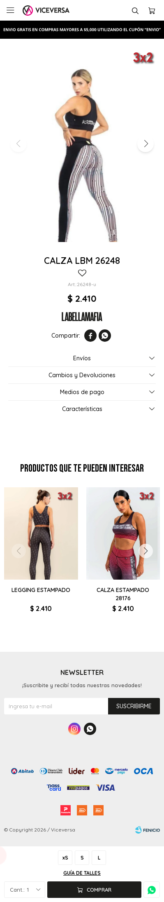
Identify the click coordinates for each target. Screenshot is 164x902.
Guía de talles (82, 873)
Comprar (99, 889)
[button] (145, 144)
